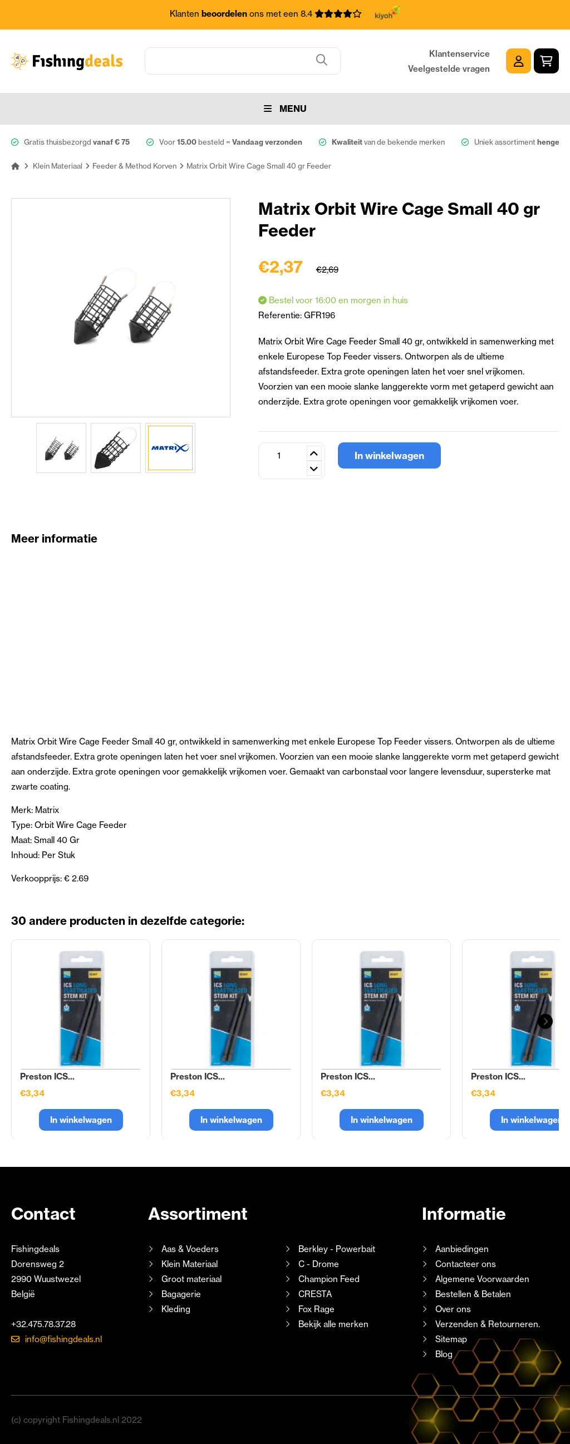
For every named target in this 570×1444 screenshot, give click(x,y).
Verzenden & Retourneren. (487, 1324)
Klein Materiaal (189, 1264)
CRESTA (315, 1294)
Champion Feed (329, 1279)
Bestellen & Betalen (473, 1294)
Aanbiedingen (462, 1249)
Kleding (175, 1309)
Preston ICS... (47, 1076)
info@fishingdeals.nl (63, 1339)
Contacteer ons (465, 1264)
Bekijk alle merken (333, 1324)
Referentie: (281, 315)
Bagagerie (181, 1294)
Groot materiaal (191, 1279)
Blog (443, 1354)
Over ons (453, 1309)
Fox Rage (316, 1309)
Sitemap (451, 1339)
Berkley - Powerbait (336, 1249)
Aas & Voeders (190, 1249)
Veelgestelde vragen (449, 68)
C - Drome (318, 1264)
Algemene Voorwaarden (482, 1279)
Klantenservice (459, 53)
